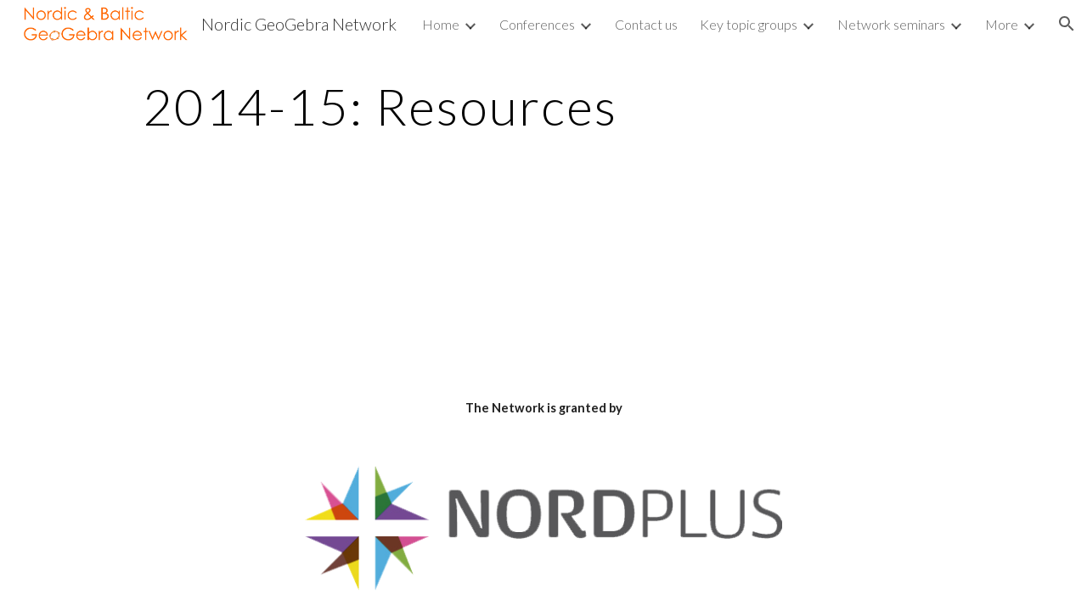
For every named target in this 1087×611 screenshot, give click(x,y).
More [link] (1001, 24)
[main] (380, 106)
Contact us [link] (646, 24)
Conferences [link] (537, 24)
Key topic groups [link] (748, 24)
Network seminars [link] (891, 24)
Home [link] (440, 24)
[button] (1066, 23)
